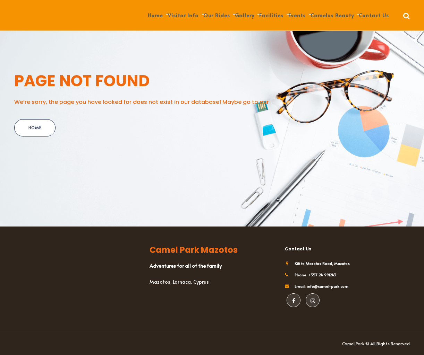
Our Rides (216, 15)
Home (155, 15)
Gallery (244, 15)
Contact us (374, 15)
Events (297, 15)
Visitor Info (183, 15)
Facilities (271, 15)
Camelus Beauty (332, 15)
